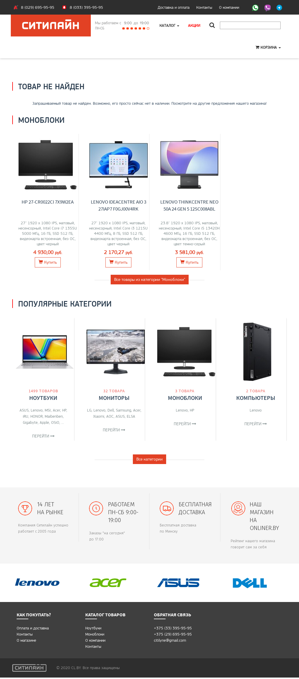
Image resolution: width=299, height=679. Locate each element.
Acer (56, 410)
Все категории (149, 460)
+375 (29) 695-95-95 (173, 635)
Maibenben (54, 416)
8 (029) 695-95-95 (37, 7)
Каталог (169, 25)
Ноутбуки (43, 397)
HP (64, 410)
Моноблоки (185, 397)
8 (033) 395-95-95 (86, 7)
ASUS (24, 410)
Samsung (123, 410)
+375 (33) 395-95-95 (173, 629)
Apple (44, 422)
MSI (48, 410)
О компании (229, 7)
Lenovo (37, 410)
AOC (110, 416)
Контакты (204, 7)
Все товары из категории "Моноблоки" (149, 279)
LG (89, 410)
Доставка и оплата (174, 7)
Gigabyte (30, 422)
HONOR (36, 416)
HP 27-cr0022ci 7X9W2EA (48, 202)
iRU (25, 416)
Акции (194, 25)
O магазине (26, 641)
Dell (110, 410)
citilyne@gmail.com (170, 641)
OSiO (55, 422)
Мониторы (114, 397)
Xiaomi (98, 416)
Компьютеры (255, 397)
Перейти (43, 436)
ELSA (131, 416)
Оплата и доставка (33, 629)
